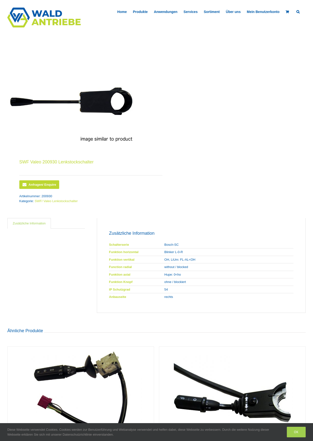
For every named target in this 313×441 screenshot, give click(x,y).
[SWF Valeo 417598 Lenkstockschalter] (81, 393)
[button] (298, 11)
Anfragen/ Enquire (39, 185)
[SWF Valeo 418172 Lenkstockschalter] (232, 393)
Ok (296, 432)
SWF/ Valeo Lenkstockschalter (56, 201)
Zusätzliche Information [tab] (29, 223)
